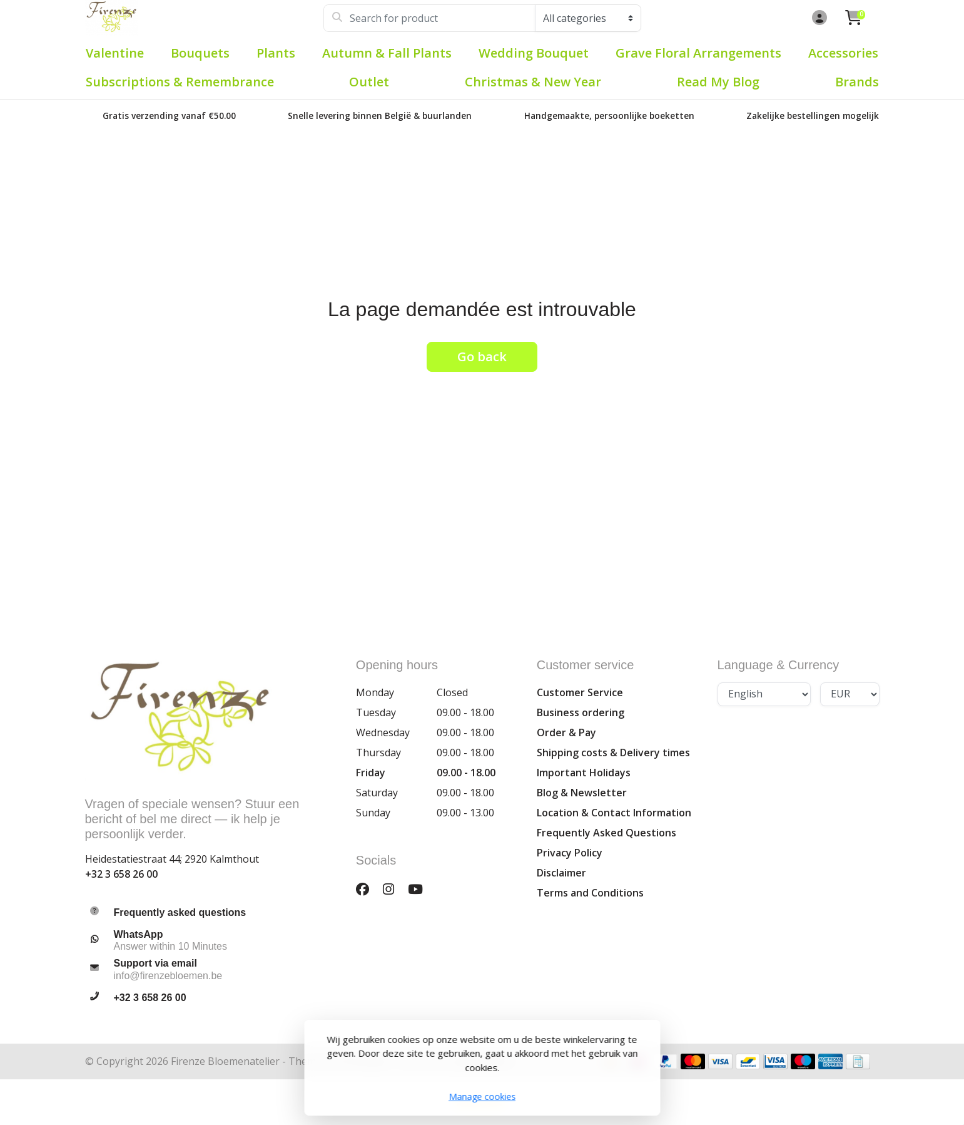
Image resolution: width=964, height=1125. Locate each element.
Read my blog (718, 81)
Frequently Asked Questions (606, 833)
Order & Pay (566, 732)
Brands (857, 81)
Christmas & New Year (533, 81)
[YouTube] (420, 888)
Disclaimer (561, 873)
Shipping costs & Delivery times (613, 752)
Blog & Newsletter (582, 792)
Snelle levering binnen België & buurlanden (380, 115)
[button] (817, 18)
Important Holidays (584, 772)
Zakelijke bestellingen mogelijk (812, 115)
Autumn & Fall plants (387, 52)
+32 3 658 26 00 (121, 874)
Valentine (115, 52)
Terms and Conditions (590, 893)
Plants (275, 52)
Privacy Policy (569, 853)
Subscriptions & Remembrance (180, 81)
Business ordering (580, 712)
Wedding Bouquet (534, 52)
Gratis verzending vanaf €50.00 (169, 115)
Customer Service (580, 692)
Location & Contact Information (614, 812)
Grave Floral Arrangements (698, 52)
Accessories (843, 52)
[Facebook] (367, 888)
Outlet (369, 81)
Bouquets (200, 52)
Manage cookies (482, 1096)
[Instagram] (393, 888)
